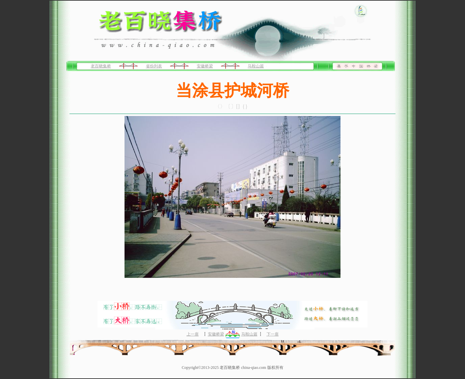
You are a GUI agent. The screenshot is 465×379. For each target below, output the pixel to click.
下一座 (273, 334)
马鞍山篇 (256, 66)
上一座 (193, 334)
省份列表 (154, 66)
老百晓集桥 (101, 66)
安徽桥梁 (205, 66)
